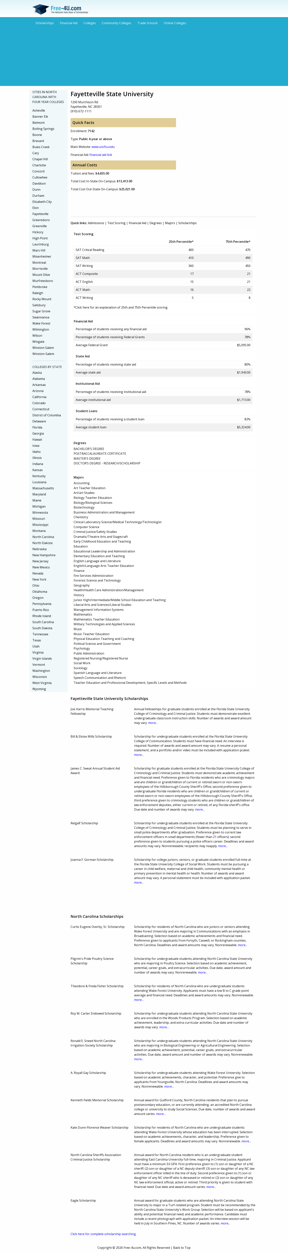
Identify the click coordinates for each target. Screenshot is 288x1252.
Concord (38, 171)
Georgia (38, 433)
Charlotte (39, 165)
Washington (41, 671)
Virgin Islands (42, 658)
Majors (170, 223)
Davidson (39, 183)
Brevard (38, 141)
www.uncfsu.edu (103, 147)
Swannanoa (40, 317)
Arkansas (39, 385)
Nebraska (39, 549)
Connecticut (40, 409)
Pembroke (39, 287)
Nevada (37, 573)
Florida (37, 427)
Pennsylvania (41, 604)
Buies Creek (41, 147)
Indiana (37, 464)
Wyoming (39, 689)
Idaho (36, 452)
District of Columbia (46, 415)
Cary (35, 153)
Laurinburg (40, 244)
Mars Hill (38, 250)
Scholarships (44, 23)
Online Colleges (175, 23)
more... (153, 723)
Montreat (39, 262)
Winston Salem (43, 348)
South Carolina (43, 622)
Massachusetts (43, 488)
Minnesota (40, 512)
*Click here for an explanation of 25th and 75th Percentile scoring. (121, 307)
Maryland (39, 494)
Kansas (37, 470)
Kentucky (39, 476)
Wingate (38, 342)
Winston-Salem (43, 354)
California (39, 397)
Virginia (37, 652)
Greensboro (41, 220)
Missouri (38, 519)
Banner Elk (40, 116)
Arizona (37, 391)
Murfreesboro (42, 281)
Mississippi (40, 525)
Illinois (37, 458)
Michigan (39, 506)
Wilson (37, 335)
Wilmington (40, 329)
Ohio (35, 585)
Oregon (37, 598)
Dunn (36, 189)
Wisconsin (39, 677)
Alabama (38, 379)
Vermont (38, 664)
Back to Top (182, 1248)
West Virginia (41, 683)
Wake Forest (41, 323)
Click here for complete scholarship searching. (103, 1234)
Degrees (156, 223)
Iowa (35, 446)
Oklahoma (39, 592)
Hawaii (37, 439)
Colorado (39, 403)
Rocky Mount (41, 299)
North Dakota (42, 543)
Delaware (39, 421)
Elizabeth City (42, 202)
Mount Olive (41, 275)
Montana (39, 531)
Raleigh (37, 293)
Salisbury (39, 305)
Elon (35, 208)
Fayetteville (40, 214)
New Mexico (41, 567)
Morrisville (40, 269)
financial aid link (100, 155)
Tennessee (40, 634)
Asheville (38, 110)
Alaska (37, 373)
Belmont (38, 123)
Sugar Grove (41, 311)
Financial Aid (68, 23)
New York (39, 579)
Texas (36, 640)
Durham (38, 196)
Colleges (90, 23)
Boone (37, 135)
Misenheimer (41, 256)
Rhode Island (41, 616)
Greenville (39, 226)
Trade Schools (147, 23)
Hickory (37, 232)
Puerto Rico (40, 610)
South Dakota (42, 628)
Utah (35, 646)
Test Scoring (116, 223)
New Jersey (40, 561)
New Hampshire (44, 555)
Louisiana (39, 482)
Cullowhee (39, 177)
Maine (36, 500)
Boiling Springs (43, 129)
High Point (40, 238)
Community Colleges (116, 23)
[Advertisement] (144, 55)
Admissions (96, 223)
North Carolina (43, 537)
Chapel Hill (40, 159)
